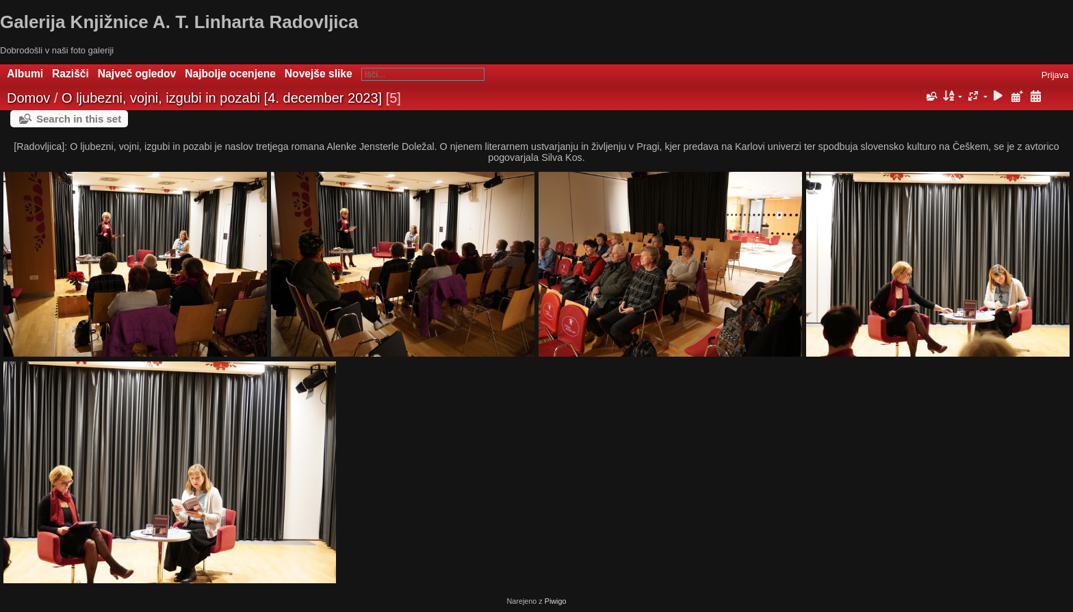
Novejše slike (318, 73)
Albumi (25, 73)
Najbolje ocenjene (230, 73)
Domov (28, 97)
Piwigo (556, 601)
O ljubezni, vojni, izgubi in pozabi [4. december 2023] (222, 97)
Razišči (70, 73)
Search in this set (78, 119)
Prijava (1055, 75)
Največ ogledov (137, 73)
